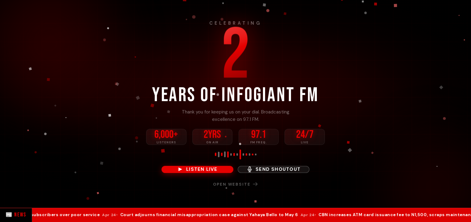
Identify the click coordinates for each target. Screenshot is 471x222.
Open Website (235, 184)
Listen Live (197, 169)
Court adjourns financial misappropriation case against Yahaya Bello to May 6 (219, 215)
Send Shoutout (274, 169)
